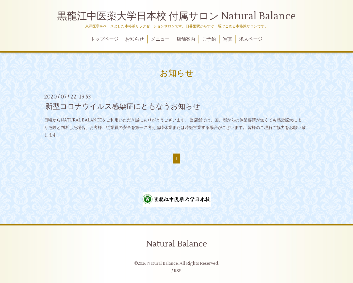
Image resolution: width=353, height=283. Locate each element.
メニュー (160, 39)
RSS (177, 271)
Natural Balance (176, 243)
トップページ (104, 39)
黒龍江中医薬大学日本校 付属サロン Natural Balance (176, 16)
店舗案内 (185, 39)
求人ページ (251, 39)
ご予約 (209, 39)
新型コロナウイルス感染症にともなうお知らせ (123, 106)
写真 (227, 39)
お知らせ (134, 39)
